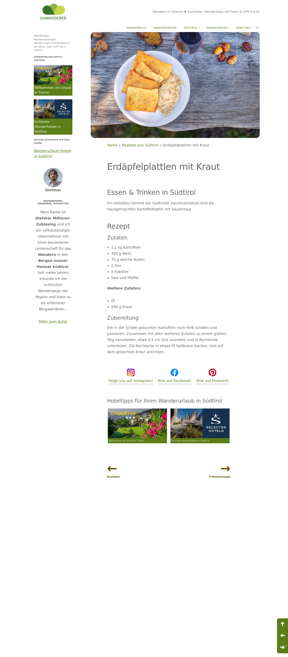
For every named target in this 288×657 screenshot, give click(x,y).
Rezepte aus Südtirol (140, 145)
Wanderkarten (165, 27)
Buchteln (113, 476)
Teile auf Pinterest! (212, 375)
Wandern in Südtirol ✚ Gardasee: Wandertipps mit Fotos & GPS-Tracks (206, 11)
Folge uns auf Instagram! (131, 375)
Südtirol (190, 27)
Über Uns (243, 27)
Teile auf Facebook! (175, 375)
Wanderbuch (136, 27)
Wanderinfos (217, 27)
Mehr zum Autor (53, 321)
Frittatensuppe (220, 476)
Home (112, 145)
